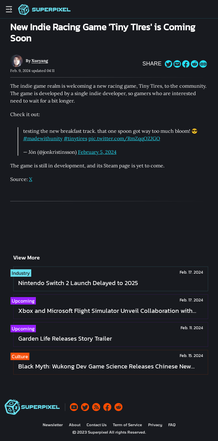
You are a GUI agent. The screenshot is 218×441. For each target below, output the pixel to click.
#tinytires (75, 138)
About (74, 424)
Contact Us (97, 424)
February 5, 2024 (97, 152)
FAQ (172, 424)
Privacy (155, 424)
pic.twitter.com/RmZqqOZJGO (124, 138)
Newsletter (53, 424)
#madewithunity (42, 138)
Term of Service (127, 424)
